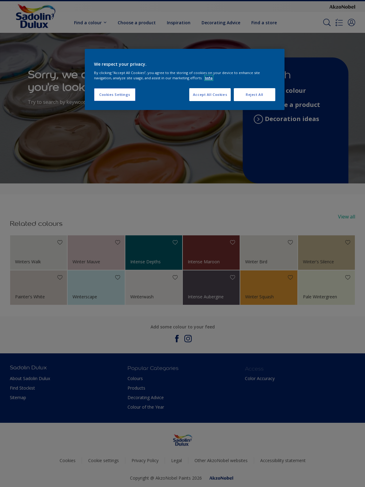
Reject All (254, 94)
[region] (185, 79)
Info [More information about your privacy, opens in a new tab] (209, 78)
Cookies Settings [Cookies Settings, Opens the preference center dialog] (114, 94)
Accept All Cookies (210, 94)
